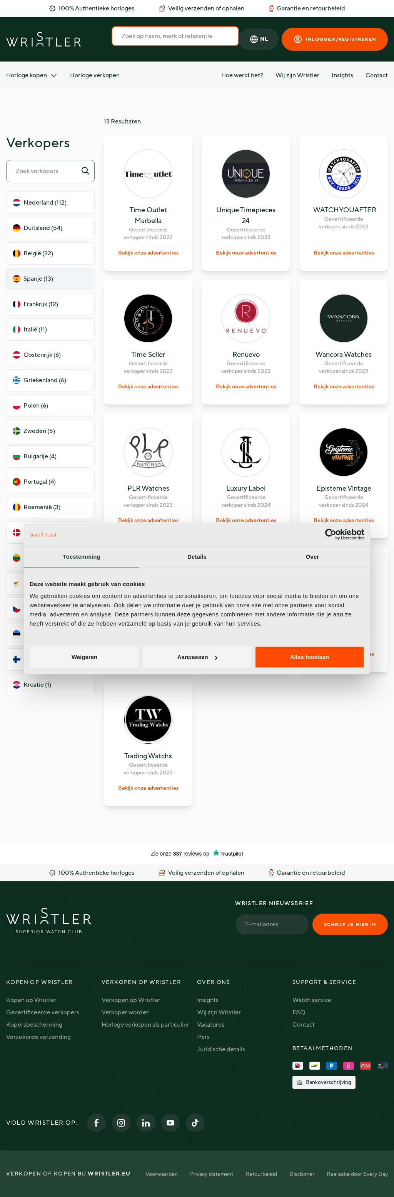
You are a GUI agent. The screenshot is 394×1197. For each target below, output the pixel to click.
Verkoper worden (126, 1012)
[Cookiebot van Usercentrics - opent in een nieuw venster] (330, 534)
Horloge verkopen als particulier (145, 1025)
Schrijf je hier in (350, 924)
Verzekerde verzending (38, 1037)
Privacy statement (211, 1174)
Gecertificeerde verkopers (42, 1012)
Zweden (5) (34, 431)
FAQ (298, 1012)
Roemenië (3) (36, 507)
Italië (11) (30, 329)
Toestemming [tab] (81, 556)
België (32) (33, 253)
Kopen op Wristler (31, 1000)
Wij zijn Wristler (297, 75)
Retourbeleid (261, 1174)
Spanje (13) (33, 279)
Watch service (311, 1000)
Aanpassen (197, 657)
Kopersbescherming (34, 1025)
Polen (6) (30, 405)
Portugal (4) (34, 482)
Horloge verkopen (95, 75)
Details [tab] (197, 556)
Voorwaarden (161, 1174)
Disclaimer (301, 1174)
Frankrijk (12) (35, 304)
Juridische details (221, 1049)
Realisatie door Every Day (357, 1174)
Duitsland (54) (37, 228)
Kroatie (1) (32, 685)
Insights (342, 75)
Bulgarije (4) (35, 456)
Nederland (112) (40, 202)
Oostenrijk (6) (37, 355)
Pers (203, 1037)
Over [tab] (312, 556)
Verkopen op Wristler (131, 1000)
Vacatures (210, 1025)
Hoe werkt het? (242, 75)
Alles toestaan (309, 657)
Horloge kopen (32, 75)
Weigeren (84, 657)
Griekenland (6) (39, 380)
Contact (377, 75)
